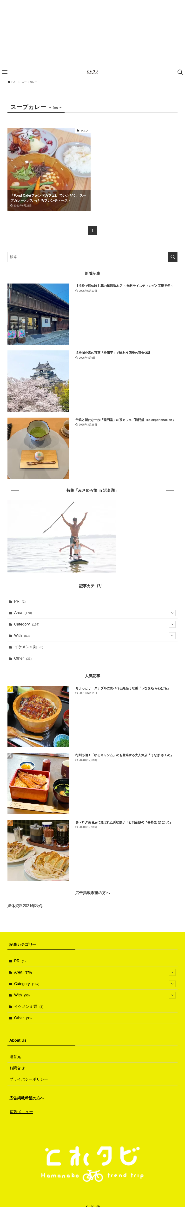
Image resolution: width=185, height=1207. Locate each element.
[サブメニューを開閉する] (172, 613)
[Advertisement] (92, 33)
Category (95, 624)
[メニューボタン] (5, 72)
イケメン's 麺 (28, 647)
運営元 (15, 1057)
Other (23, 658)
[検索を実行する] (173, 257)
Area (95, 613)
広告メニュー (21, 1112)
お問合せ (17, 1068)
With (95, 635)
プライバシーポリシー (28, 1079)
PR (20, 601)
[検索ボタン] (180, 72)
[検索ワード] (92, 257)
